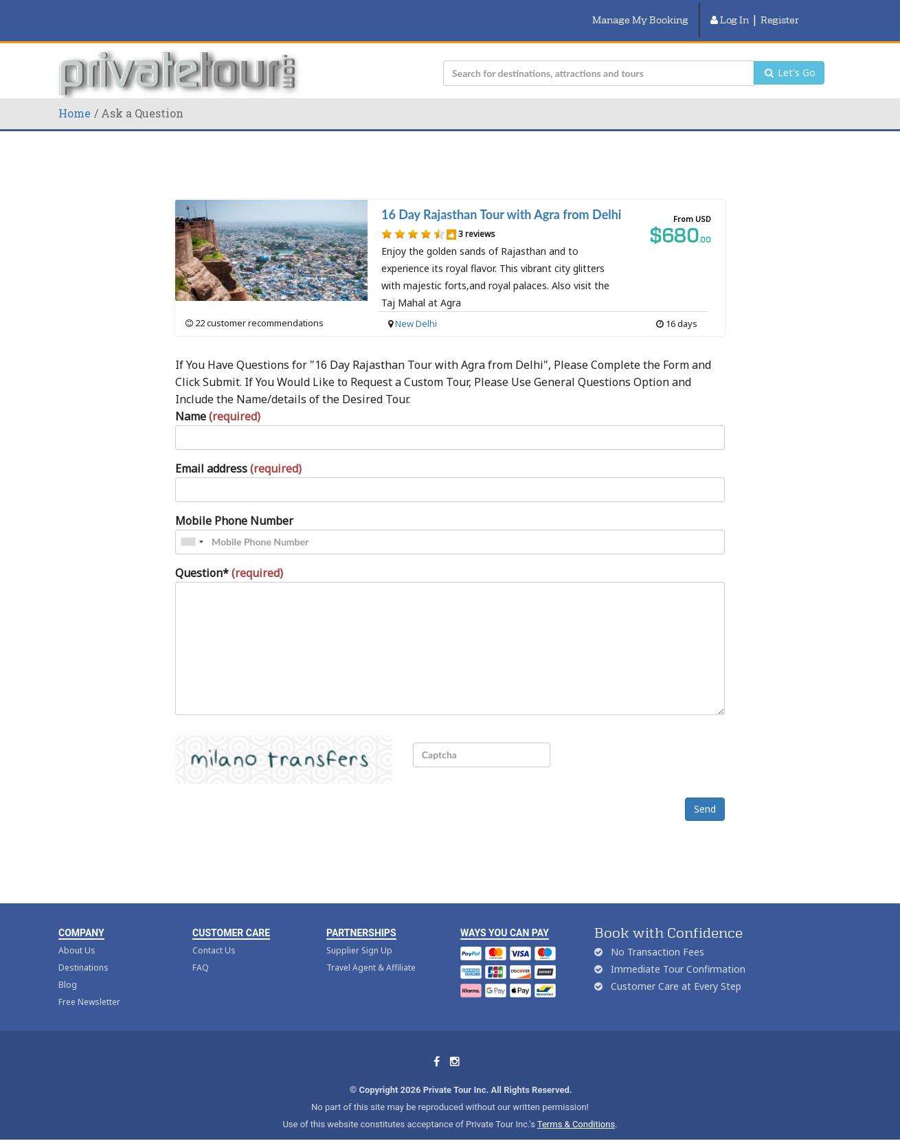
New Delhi (416, 307)
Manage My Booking (640, 11)
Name (217, 399)
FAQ (200, 952)
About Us (76, 934)
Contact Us (214, 934)
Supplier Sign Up (359, 934)
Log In (729, 11)
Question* (229, 556)
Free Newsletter (89, 986)
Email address (238, 452)
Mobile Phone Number (234, 504)
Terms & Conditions (576, 1108)
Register (780, 11)
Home (74, 96)
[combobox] (191, 525)
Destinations (83, 952)
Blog (67, 969)
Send (705, 793)
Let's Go (789, 56)
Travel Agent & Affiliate (371, 952)
